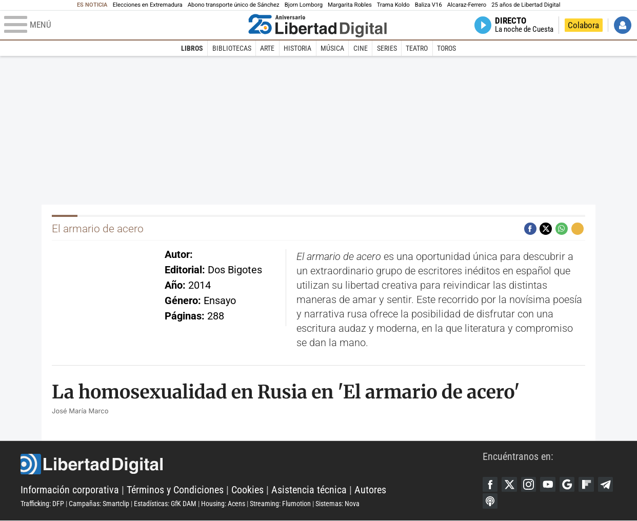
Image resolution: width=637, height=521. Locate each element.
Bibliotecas (231, 48)
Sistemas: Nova (337, 504)
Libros (192, 48)
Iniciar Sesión (622, 25)
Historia (297, 48)
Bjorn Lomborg (304, 5)
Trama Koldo (393, 5)
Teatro (417, 48)
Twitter (509, 484)
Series (387, 48)
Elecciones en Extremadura (148, 5)
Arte (267, 48)
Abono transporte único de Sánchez (234, 5)
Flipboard (587, 484)
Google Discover (568, 484)
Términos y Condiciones (175, 490)
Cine (360, 48)
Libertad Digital (252, 464)
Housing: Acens (223, 504)
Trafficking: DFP (42, 504)
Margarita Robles (350, 5)
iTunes (490, 501)
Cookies (247, 490)
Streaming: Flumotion (280, 504)
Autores (370, 490)
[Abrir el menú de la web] (124, 25)
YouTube (548, 484)
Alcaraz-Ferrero (466, 5)
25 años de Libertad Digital (525, 5)
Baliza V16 (428, 5)
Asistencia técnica (309, 490)
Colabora (583, 25)
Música (332, 48)
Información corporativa (70, 490)
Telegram (607, 484)
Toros (446, 48)
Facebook (490, 484)
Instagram (529, 484)
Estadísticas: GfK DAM (165, 504)
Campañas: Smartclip (99, 504)
